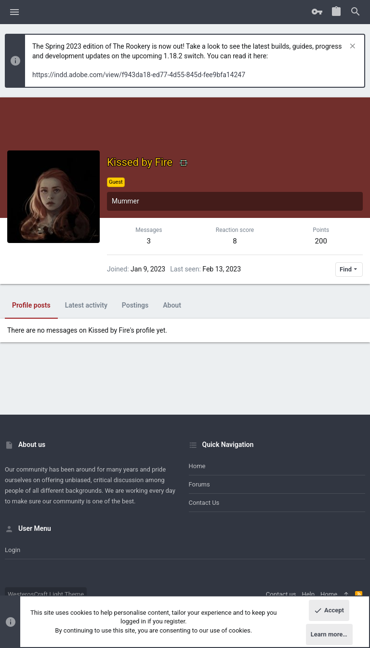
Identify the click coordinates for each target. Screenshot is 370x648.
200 (321, 241)
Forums (199, 484)
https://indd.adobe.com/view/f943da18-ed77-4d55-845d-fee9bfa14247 (138, 75)
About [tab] (172, 305)
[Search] (355, 12)
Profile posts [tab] (31, 305)
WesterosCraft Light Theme (46, 594)
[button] (15, 12)
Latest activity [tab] (86, 305)
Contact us (204, 502)
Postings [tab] (135, 305)
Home (197, 466)
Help (308, 594)
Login (12, 550)
